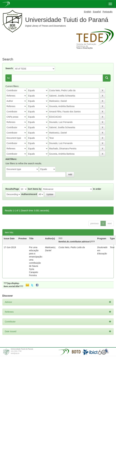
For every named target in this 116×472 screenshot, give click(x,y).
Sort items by (35, 189)
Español (97, 11)
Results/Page (12, 189)
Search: (9, 68)
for (8, 78)
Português (107, 11)
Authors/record (29, 194)
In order (97, 189)
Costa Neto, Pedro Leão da (71, 247)
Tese (112, 247)
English (87, 11)
